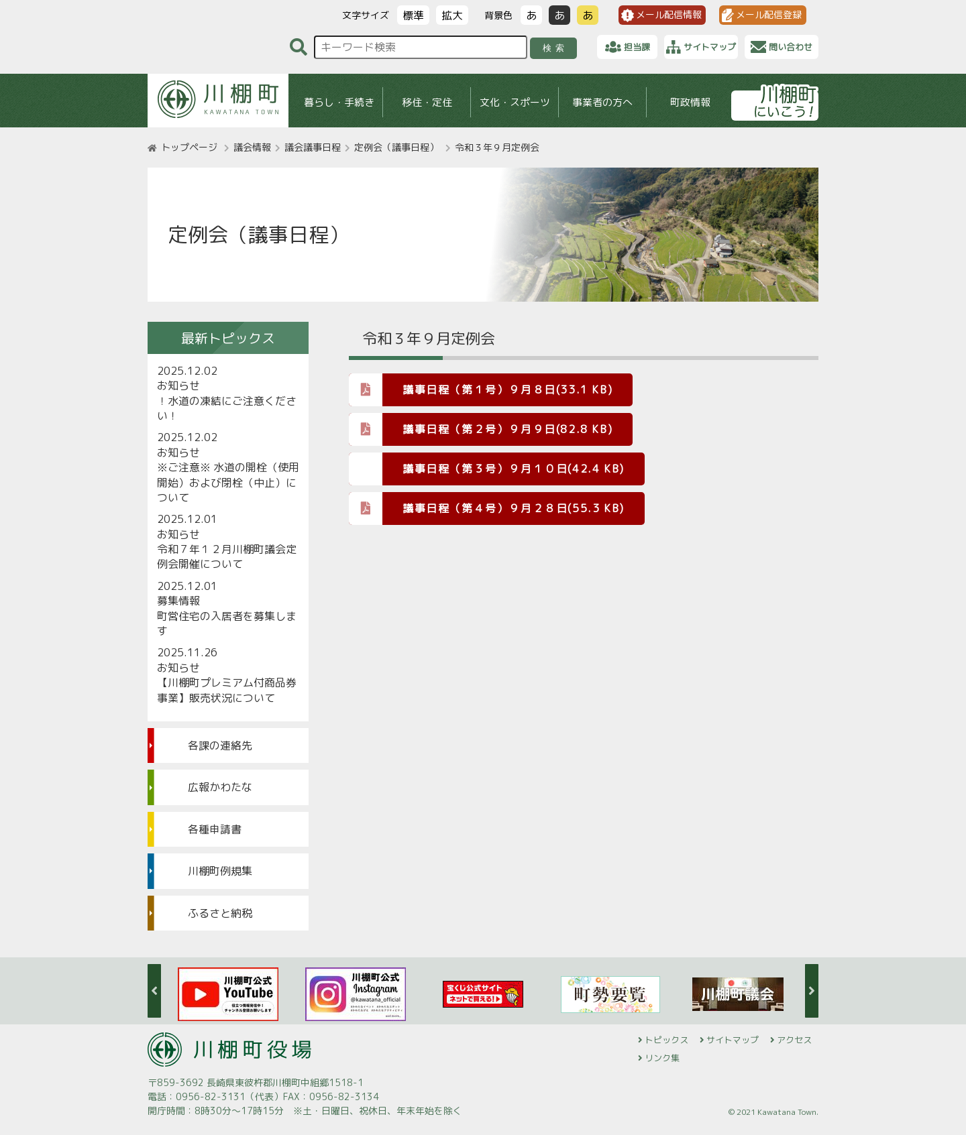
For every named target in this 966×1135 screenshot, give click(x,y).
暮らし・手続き (339, 102)
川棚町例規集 (220, 870)
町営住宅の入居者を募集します (227, 623)
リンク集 (662, 1058)
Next (811, 991)
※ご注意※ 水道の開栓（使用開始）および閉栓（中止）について (228, 482)
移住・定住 (427, 102)
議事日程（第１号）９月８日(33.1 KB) (480, 389)
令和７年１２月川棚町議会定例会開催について (227, 556)
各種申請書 (214, 829)
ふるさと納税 (220, 913)
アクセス (794, 1040)
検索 (556, 48)
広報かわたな (220, 787)
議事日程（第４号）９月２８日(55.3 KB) (487, 508)
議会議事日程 (312, 147)
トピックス (666, 1040)
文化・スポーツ (515, 102)
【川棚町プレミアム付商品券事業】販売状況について (227, 690)
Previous (154, 991)
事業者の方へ (602, 102)
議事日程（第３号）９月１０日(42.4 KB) (513, 468)
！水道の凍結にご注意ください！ (227, 408)
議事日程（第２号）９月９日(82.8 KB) (480, 428)
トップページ (189, 147)
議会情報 (252, 147)
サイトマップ (732, 1040)
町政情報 (690, 102)
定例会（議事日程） (396, 147)
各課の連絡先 (220, 745)
